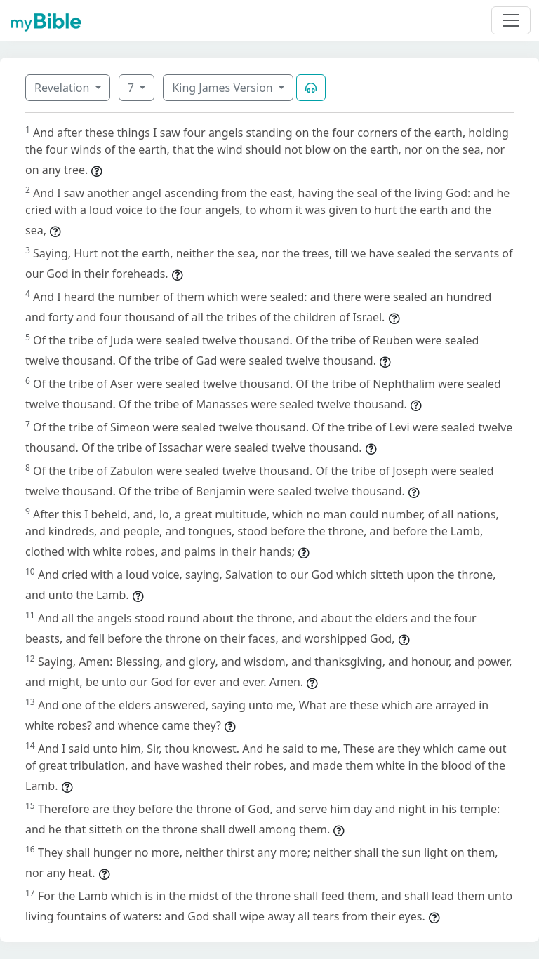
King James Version (224, 87)
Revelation (63, 87)
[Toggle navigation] (511, 20)
